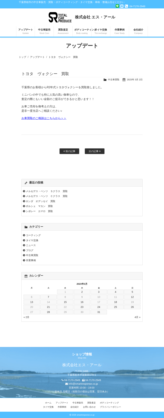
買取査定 (63, 31)
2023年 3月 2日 (135, 79)
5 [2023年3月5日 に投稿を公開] (132, 291)
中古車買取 (113, 79)
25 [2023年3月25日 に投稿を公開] (115, 307)
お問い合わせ (89, 407)
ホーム (48, 403)
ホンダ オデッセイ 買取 (40, 201)
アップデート (25, 31)
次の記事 (95, 151)
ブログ (29, 250)
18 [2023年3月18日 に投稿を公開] (115, 302)
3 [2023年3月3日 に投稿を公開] (99, 291)
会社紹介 (138, 31)
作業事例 (119, 31)
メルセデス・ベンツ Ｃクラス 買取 (47, 196)
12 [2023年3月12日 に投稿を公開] (132, 297)
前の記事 (69, 151)
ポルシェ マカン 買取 (39, 206)
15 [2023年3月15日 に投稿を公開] (65, 302)
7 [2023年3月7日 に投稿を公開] (48, 297)
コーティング (33, 235)
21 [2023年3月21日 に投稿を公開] (48, 307)
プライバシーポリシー (110, 407)
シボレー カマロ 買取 (39, 211)
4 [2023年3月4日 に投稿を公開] (115, 291)
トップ (22, 57)
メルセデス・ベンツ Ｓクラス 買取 (47, 191)
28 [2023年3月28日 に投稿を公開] (48, 312)
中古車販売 (44, 31)
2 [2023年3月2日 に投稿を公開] (82, 291)
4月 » (137, 317)
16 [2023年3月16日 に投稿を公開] (82, 302)
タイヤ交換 (100, 31)
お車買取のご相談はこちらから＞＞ (43, 118)
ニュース (31, 245)
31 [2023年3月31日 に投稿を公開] (98, 312)
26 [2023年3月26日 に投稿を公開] (132, 307)
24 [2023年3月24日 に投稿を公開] (98, 307)
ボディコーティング (82, 31)
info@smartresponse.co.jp (83, 383)
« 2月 (26, 317)
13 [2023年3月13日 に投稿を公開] (31, 302)
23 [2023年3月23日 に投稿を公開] (82, 307)
